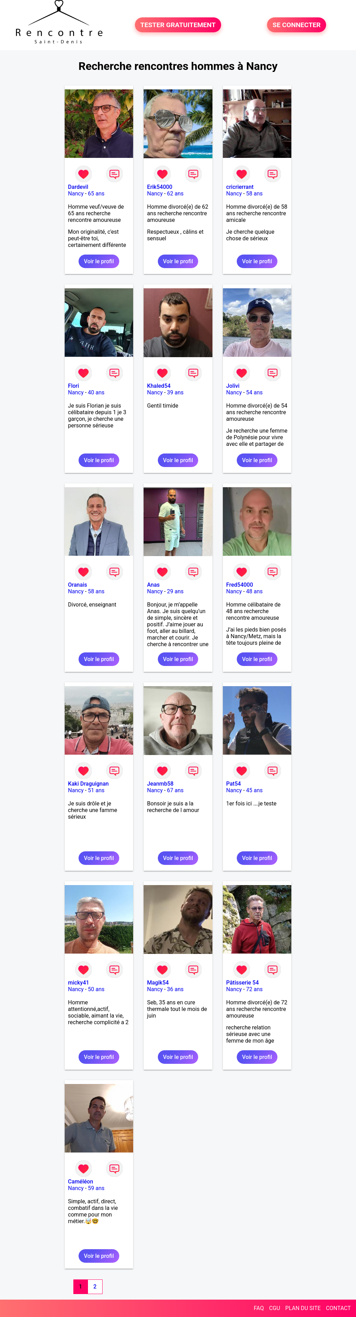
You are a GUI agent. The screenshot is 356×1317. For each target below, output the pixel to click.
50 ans (96, 989)
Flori (73, 386)
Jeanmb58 (160, 783)
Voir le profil (99, 261)
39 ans (175, 392)
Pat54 (233, 783)
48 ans (254, 591)
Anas (153, 584)
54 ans (254, 392)
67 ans (175, 790)
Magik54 (158, 982)
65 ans (96, 193)
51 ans (96, 790)
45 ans (254, 790)
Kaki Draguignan (88, 783)
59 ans (96, 1188)
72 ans (254, 989)
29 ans (175, 591)
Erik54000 (159, 187)
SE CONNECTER (297, 25)
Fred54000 (239, 584)
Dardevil (78, 187)
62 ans (175, 193)
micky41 (78, 982)
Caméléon (80, 1181)
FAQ (259, 1308)
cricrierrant (240, 187)
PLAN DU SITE (303, 1308)
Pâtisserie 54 (242, 982)
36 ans (175, 989)
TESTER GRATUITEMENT (178, 25)
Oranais (77, 584)
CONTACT (338, 1308)
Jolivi (233, 386)
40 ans (96, 392)
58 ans (254, 193)
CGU (274, 1308)
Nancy (76, 193)
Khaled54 (158, 386)
